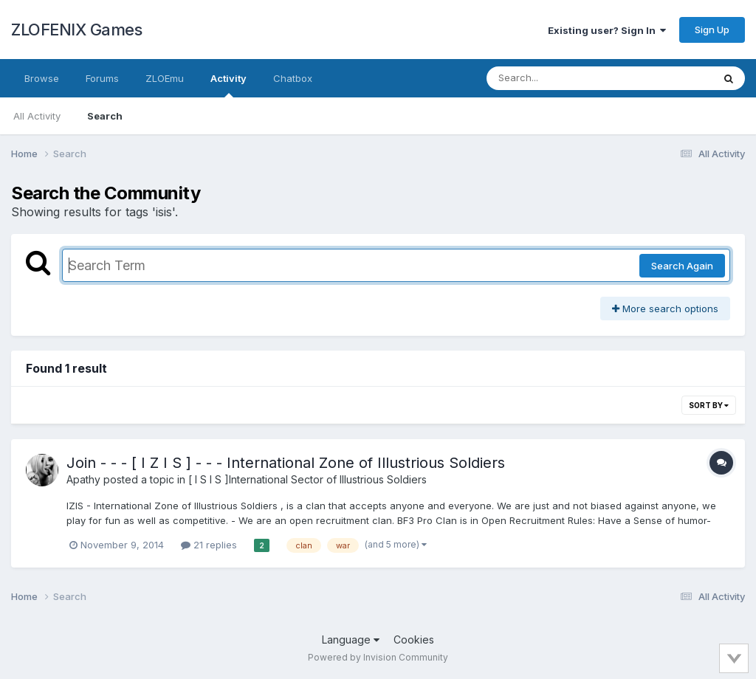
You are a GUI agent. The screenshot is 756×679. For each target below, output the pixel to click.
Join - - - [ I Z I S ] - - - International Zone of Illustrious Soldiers (285, 463)
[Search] (559, 78)
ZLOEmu (164, 78)
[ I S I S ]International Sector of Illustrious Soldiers (307, 479)
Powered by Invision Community (378, 657)
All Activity (37, 116)
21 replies (209, 545)
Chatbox (292, 78)
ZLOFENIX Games (76, 29)
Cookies (414, 639)
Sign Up (712, 29)
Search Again (682, 266)
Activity (228, 84)
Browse (41, 78)
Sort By (709, 405)
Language (350, 639)
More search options (665, 308)
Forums (102, 78)
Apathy (83, 479)
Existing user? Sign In (607, 30)
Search (105, 116)
